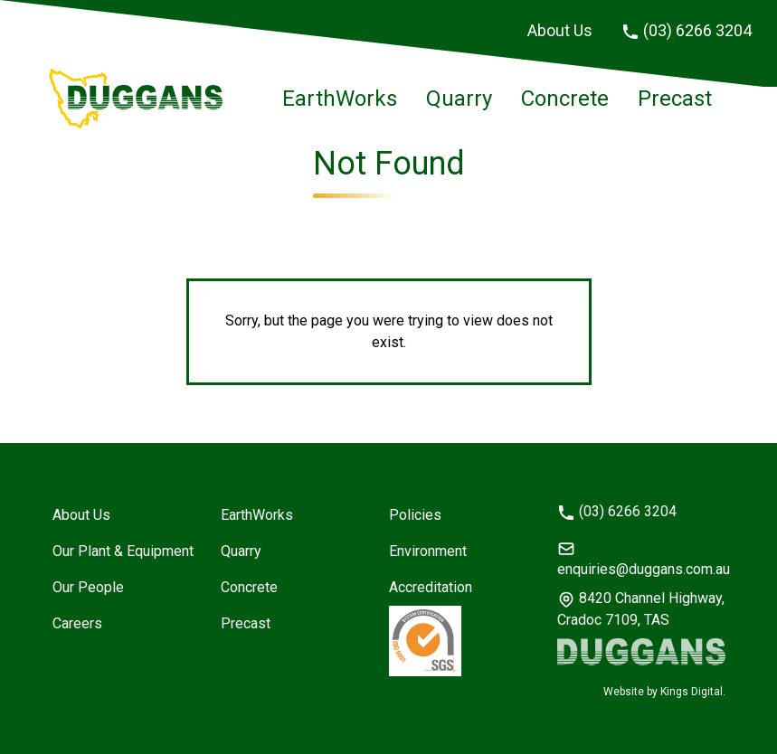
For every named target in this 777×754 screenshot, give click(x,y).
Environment (428, 551)
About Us (559, 30)
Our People (88, 587)
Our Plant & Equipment (123, 551)
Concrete (565, 98)
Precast (675, 98)
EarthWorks (339, 98)
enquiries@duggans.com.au (641, 559)
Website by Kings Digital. (664, 691)
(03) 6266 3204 (686, 31)
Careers (77, 623)
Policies (415, 514)
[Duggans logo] (641, 652)
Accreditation (430, 587)
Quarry (459, 98)
